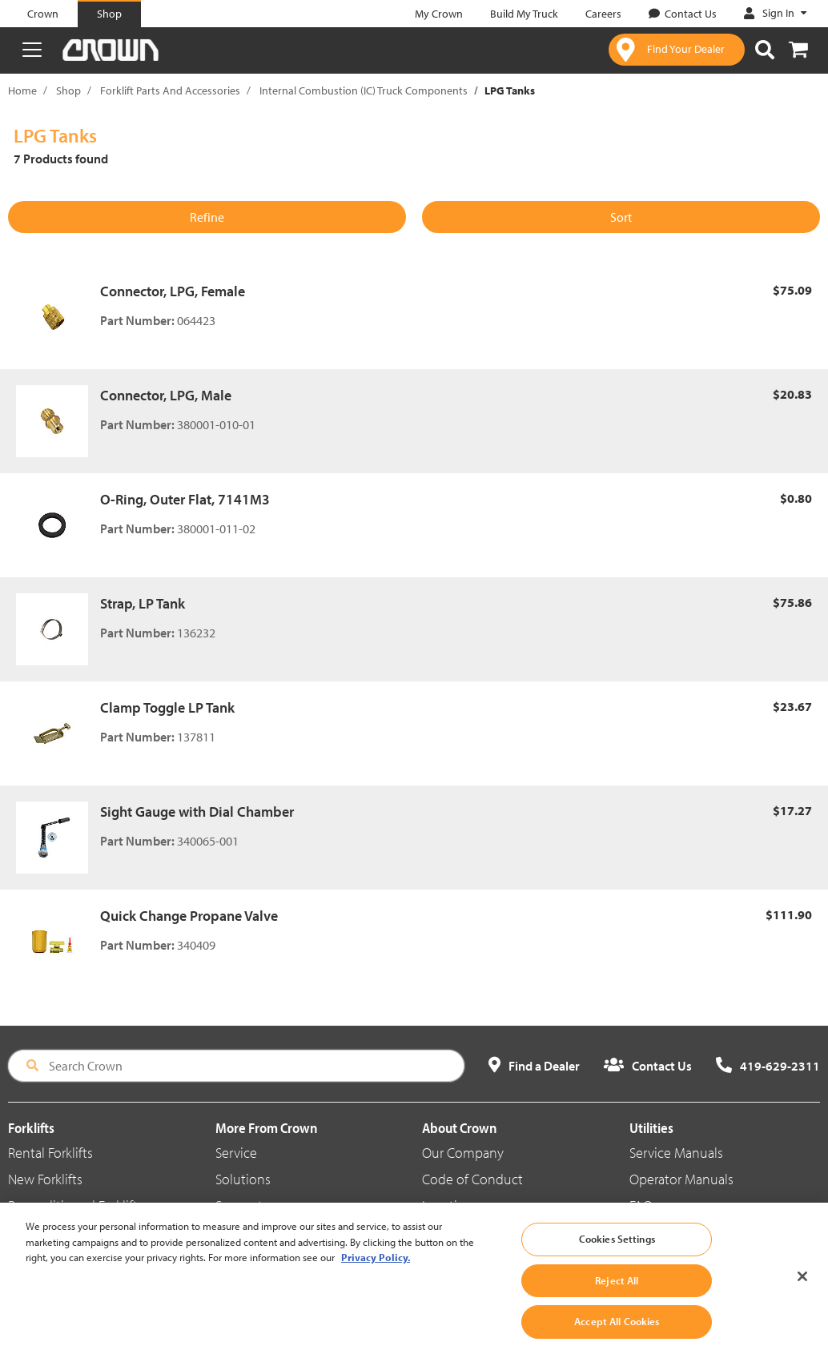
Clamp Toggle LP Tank (167, 707)
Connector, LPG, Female (172, 291)
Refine (207, 217)
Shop (68, 90)
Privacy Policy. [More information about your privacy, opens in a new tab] (375, 1269)
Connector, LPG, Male (165, 395)
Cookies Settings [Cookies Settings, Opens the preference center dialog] (617, 1250)
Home (22, 90)
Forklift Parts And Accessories (170, 90)
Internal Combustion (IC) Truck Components (363, 90)
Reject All (616, 1292)
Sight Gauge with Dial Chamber (197, 811)
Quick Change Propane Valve (189, 915)
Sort (621, 217)
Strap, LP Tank (142, 603)
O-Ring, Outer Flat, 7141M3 (185, 499)
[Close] (802, 1289)
